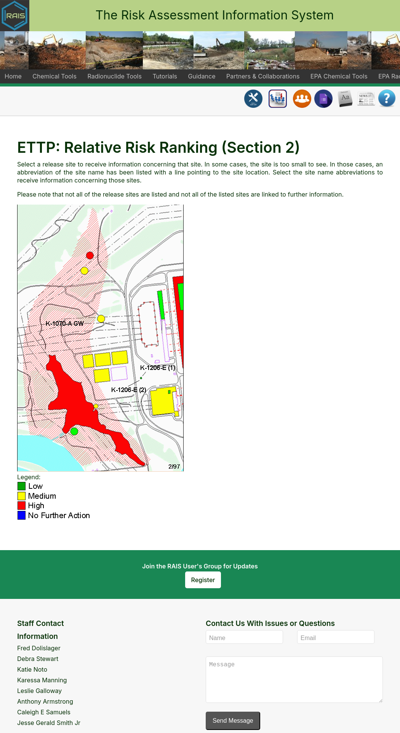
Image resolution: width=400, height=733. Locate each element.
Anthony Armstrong (45, 701)
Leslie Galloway (39, 691)
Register (203, 580)
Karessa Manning (42, 680)
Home (13, 76)
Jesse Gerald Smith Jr (48, 723)
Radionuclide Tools (114, 76)
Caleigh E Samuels (43, 712)
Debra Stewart (37, 659)
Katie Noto (32, 669)
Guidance (202, 76)
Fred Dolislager (39, 648)
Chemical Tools (54, 76)
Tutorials (164, 76)
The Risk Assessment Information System (214, 15)
